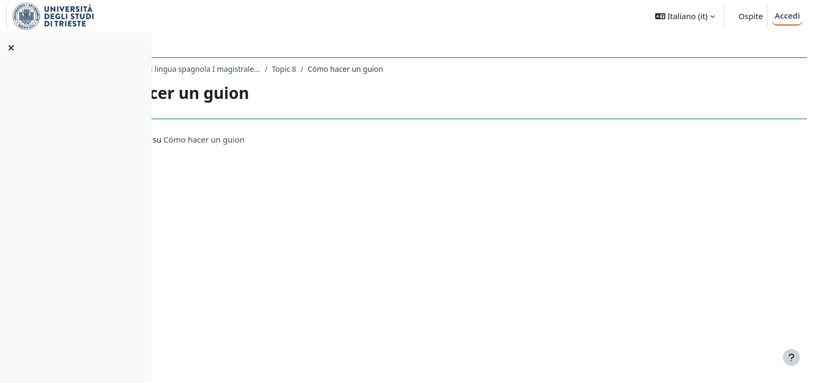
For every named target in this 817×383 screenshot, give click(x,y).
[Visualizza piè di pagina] (791, 357)
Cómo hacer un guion (328, 139)
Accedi (787, 15)
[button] (684, 16)
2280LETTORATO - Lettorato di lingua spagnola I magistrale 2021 (278, 69)
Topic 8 (409, 69)
